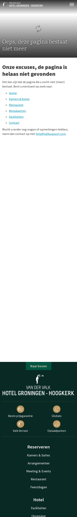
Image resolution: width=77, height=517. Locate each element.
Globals (57, 411)
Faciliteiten (16, 117)
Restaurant (16, 105)
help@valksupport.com (51, 134)
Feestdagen (38, 487)
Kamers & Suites (19, 99)
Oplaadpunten (56, 426)
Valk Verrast (20, 426)
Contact (14, 123)
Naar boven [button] (38, 366)
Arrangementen (38, 463)
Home (13, 93)
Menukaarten (17, 111)
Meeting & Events (38, 471)
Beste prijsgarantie (20, 411)
